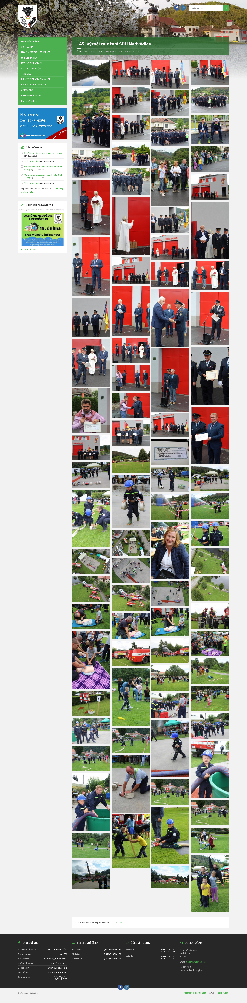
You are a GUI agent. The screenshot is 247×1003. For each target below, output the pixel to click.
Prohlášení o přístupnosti (194, 995)
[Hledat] (226, 8)
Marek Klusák (223, 995)
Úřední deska (34, 149)
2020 (120, 924)
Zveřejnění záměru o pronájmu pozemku (43, 155)
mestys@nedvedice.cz (196, 964)
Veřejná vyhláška (32, 163)
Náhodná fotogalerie (40, 207)
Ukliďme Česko (28, 251)
